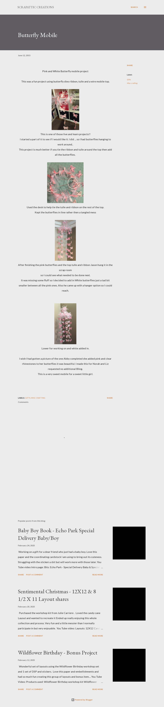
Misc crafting (132, 83)
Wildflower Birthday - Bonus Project (57, 652)
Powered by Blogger (82, 700)
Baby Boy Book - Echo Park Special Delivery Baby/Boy (56, 534)
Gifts (129, 79)
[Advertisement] (61, 488)
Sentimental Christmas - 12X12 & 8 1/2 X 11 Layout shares (57, 595)
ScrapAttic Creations (35, 7)
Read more (97, 575)
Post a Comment (34, 575)
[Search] (134, 7)
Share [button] (130, 65)
